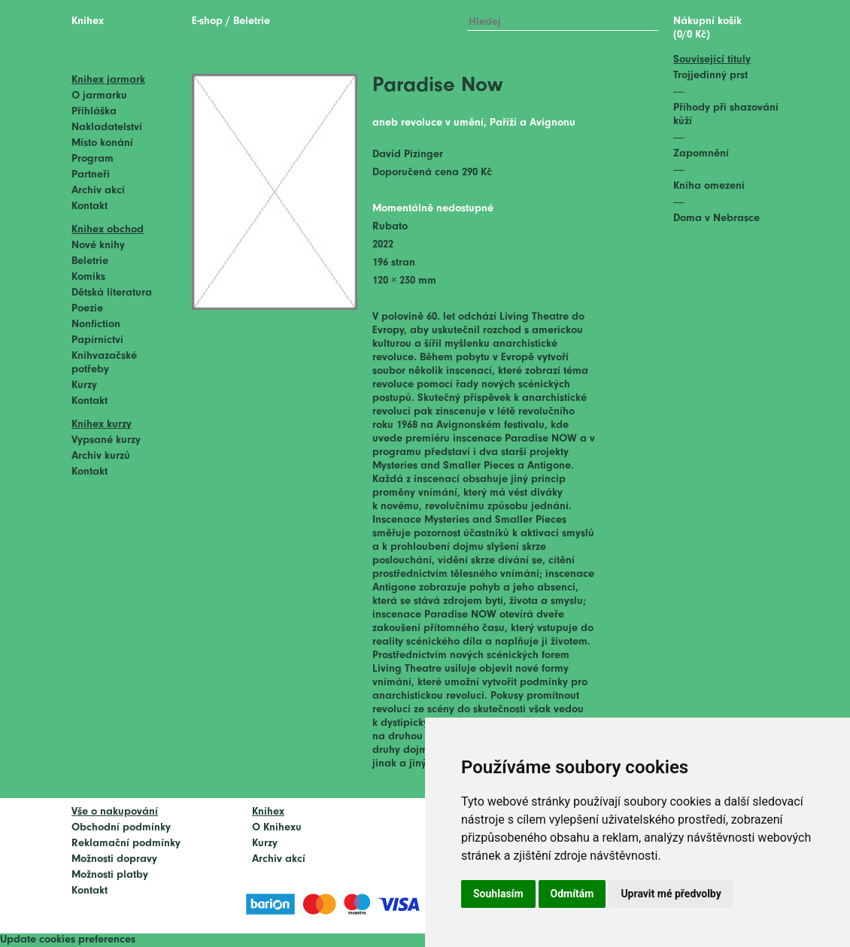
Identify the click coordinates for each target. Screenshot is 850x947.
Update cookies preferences (67, 940)
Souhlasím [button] (498, 894)
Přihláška (94, 112)
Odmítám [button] (572, 894)
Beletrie (89, 261)
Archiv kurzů (100, 456)
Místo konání (102, 143)
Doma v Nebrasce (716, 218)
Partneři (90, 175)
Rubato (390, 227)
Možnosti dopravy (114, 859)
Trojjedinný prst (710, 75)
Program (92, 159)
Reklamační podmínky (126, 843)
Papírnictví (97, 340)
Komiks (88, 277)
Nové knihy (98, 245)
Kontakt (89, 206)
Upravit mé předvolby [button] (671, 894)
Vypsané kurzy (106, 440)
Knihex (87, 21)
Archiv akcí (98, 191)
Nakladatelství (106, 127)
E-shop (207, 21)
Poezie (87, 309)
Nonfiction (95, 324)
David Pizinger (407, 154)
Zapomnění (701, 154)
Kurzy (84, 385)
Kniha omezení (709, 186)
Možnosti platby (109, 875)
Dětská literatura (111, 293)
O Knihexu (277, 828)
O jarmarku (99, 96)
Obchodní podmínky (121, 828)
